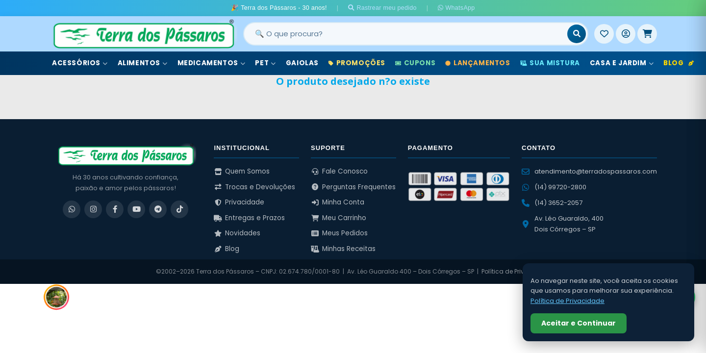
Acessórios (80, 63)
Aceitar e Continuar (578, 323)
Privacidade (239, 202)
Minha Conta (337, 202)
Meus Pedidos (339, 233)
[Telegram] (158, 209)
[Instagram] (93, 209)
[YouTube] (136, 209)
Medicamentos (211, 63)
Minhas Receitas (343, 248)
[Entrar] (625, 34)
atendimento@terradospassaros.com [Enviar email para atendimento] (589, 171)
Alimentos (143, 63)
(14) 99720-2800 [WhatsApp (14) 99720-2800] (554, 187)
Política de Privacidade (516, 271)
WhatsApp (456, 7)
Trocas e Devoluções (254, 187)
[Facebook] (115, 209)
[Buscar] (576, 34)
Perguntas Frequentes (353, 187)
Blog (678, 63)
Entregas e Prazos (249, 218)
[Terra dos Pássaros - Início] (143, 34)
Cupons (415, 63)
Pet (265, 63)
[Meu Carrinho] (647, 34)
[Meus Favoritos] (604, 34)
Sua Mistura (550, 63)
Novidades (237, 233)
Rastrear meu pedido (382, 7)
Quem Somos (242, 171)
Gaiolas (302, 63)
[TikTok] (179, 209)
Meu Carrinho (338, 218)
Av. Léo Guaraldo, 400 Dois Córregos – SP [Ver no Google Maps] (563, 224)
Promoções (356, 63)
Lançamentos (477, 63)
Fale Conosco (339, 171)
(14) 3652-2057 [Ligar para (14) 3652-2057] (552, 202)
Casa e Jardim (622, 63)
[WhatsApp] (71, 209)
